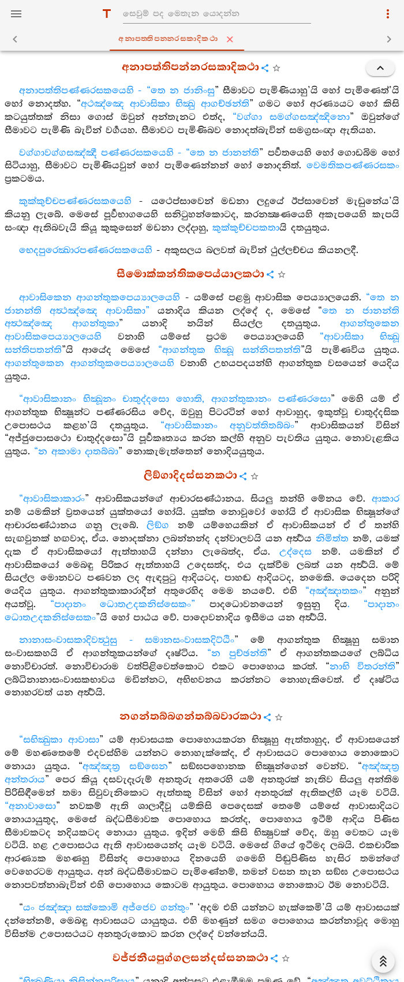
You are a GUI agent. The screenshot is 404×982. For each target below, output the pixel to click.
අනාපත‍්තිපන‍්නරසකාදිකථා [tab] (204, 39)
